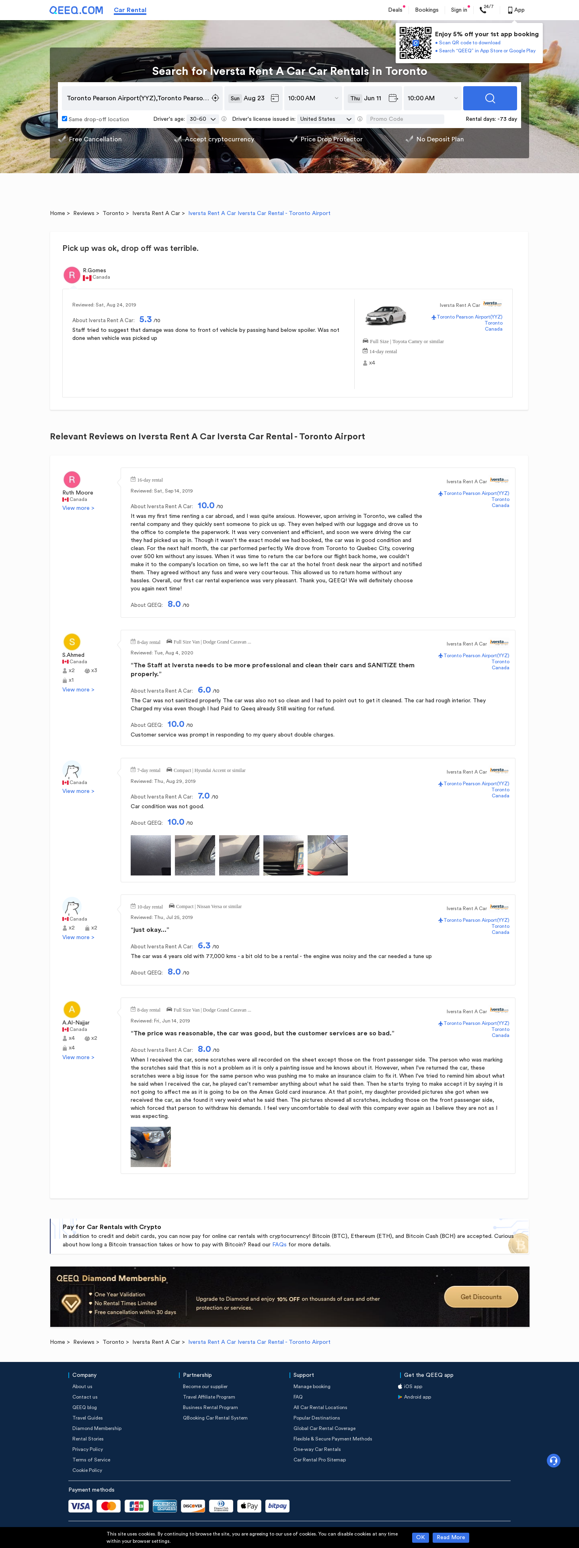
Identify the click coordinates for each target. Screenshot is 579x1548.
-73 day (507, 119)
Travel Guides (87, 1418)
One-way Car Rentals (317, 1449)
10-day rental (150, 906)
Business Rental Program (210, 1407)
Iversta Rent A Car (156, 213)
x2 (72, 670)
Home (57, 213)
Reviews (83, 213)
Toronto (113, 213)
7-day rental (148, 769)
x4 (372, 363)
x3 (94, 670)
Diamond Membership (96, 1428)
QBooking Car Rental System (215, 1418)
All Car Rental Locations (320, 1407)
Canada (494, 329)
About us (82, 1386)
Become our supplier (205, 1386)
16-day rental (150, 479)
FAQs (279, 1245)
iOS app (413, 1386)
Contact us (85, 1397)
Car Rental (130, 10)
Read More (451, 1537)
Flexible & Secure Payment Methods (333, 1438)
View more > (78, 508)
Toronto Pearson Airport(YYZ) (470, 317)
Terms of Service (91, 1459)
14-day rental (383, 350)
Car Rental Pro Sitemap (320, 1459)
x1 (71, 680)
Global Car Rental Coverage (324, 1428)
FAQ (298, 1397)
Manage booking (312, 1386)
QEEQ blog (84, 1407)
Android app (417, 1397)
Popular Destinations (317, 1418)
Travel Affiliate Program (209, 1397)
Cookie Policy (87, 1470)
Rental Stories (88, 1438)
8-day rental (148, 641)
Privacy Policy (87, 1449)
